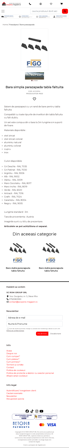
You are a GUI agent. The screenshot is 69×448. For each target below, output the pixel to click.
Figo (41, 94)
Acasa (9, 351)
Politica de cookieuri (15, 370)
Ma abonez (42, 334)
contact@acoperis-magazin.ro (23, 302)
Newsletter (11, 396)
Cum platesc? (12, 359)
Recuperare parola (15, 399)
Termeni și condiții (14, 365)
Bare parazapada (27, 25)
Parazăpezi (14, 25)
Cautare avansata (14, 393)
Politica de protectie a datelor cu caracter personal (30, 373)
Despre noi (11, 353)
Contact (10, 367)
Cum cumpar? (13, 356)
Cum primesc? (13, 362)
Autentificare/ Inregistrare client (21, 390)
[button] (61, 4)
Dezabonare (55, 334)
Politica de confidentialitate (15, 331)
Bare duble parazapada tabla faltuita (18, 269)
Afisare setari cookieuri (16, 376)
